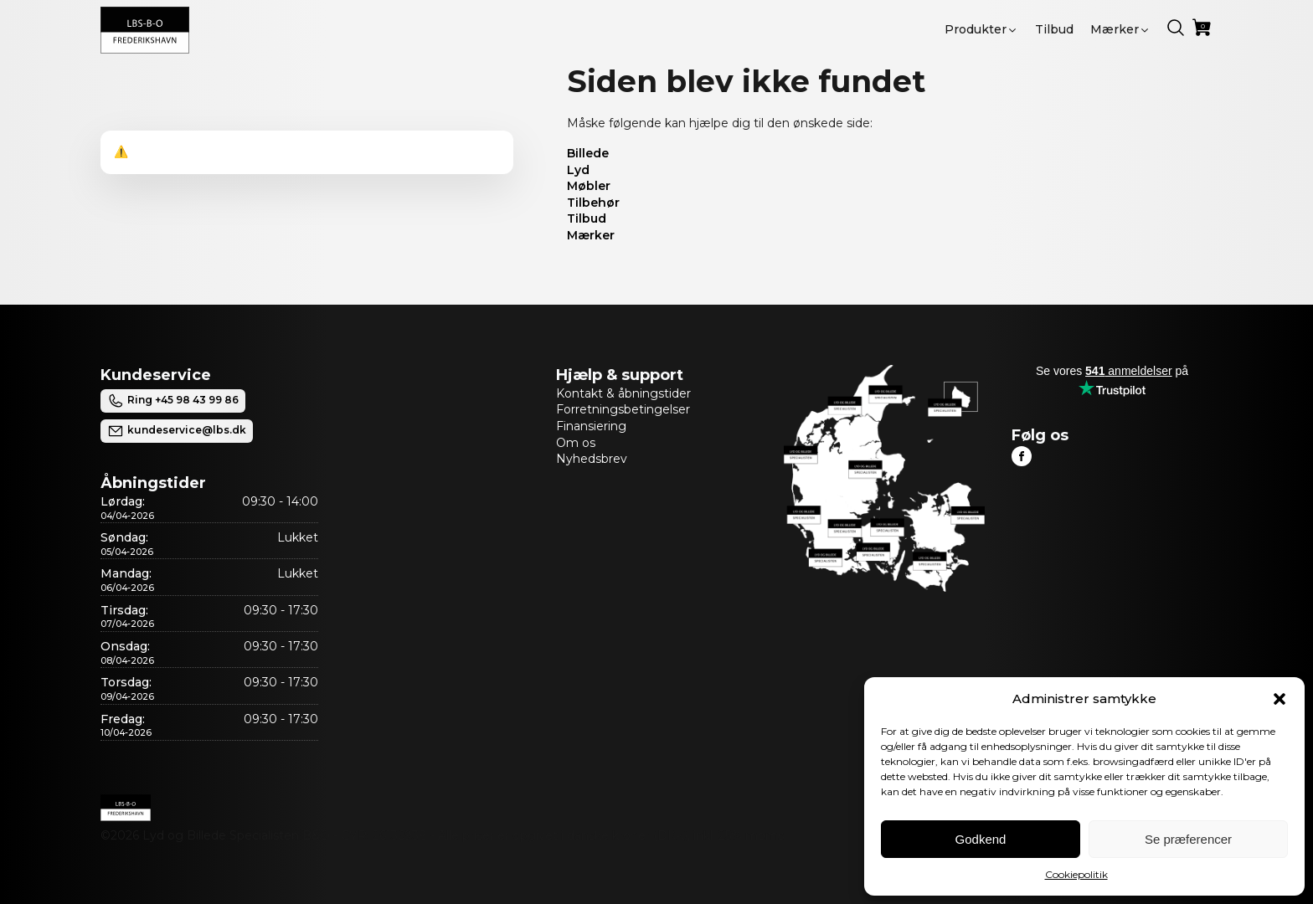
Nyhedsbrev (591, 458)
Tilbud (586, 218)
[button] (1279, 699)
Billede (588, 153)
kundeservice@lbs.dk (176, 431)
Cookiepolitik (1076, 874)
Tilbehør (593, 202)
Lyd (578, 169)
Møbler (588, 185)
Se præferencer (1188, 839)
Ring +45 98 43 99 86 (173, 401)
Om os (575, 442)
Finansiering (591, 426)
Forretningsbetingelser (623, 409)
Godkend (981, 839)
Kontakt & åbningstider (623, 393)
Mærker (591, 235)
